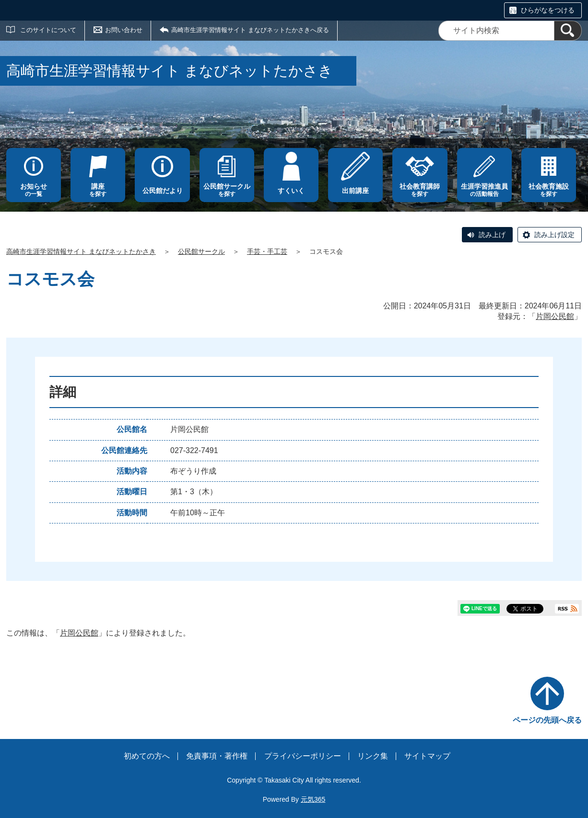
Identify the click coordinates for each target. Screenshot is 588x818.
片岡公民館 (555, 316)
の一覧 (33, 189)
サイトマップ (427, 756)
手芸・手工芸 (267, 251)
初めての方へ (147, 756)
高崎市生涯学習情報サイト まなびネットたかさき (81, 251)
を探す (98, 189)
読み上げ (492, 235)
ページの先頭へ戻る (547, 720)
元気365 (313, 799)
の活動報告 (484, 189)
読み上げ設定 (554, 235)
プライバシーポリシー (302, 756)
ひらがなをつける (548, 10)
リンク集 (372, 756)
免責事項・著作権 (216, 756)
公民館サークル (201, 251)
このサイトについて (48, 30)
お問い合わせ (123, 30)
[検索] (568, 31)
